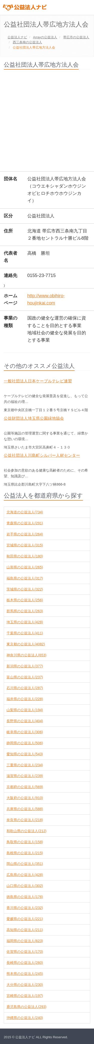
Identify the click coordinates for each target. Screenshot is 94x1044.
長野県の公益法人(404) (25, 721)
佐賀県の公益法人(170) (25, 952)
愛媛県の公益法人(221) (25, 919)
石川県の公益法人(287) (25, 688)
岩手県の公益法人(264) (25, 534)
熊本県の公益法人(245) (25, 974)
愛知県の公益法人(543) (25, 754)
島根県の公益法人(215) (25, 853)
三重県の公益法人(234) (25, 765)
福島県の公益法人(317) (25, 578)
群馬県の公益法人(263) (25, 611)
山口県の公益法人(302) (25, 886)
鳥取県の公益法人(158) (25, 842)
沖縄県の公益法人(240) (25, 1018)
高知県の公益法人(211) (25, 930)
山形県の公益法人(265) (25, 567)
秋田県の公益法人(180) (25, 556)
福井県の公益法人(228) (25, 699)
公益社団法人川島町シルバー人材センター (42, 455)
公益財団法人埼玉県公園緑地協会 (34, 418)
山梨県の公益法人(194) (25, 710)
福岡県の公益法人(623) (25, 941)
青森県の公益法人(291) (25, 523)
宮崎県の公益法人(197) (25, 996)
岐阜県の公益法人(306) (25, 732)
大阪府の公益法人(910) (25, 798)
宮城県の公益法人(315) (25, 545)
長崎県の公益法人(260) (25, 963)
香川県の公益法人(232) (25, 908)
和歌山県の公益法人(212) (26, 831)
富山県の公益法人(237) (25, 677)
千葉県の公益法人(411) (25, 633)
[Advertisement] (47, 123)
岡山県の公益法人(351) (25, 864)
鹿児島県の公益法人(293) (26, 1007)
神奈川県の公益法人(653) (26, 655)
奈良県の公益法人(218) (25, 820)
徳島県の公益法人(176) (25, 897)
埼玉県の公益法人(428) (25, 622)
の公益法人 (45, 37)
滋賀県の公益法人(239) (25, 776)
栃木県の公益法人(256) (25, 600)
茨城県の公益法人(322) (25, 589)
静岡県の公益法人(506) (25, 743)
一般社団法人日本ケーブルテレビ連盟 (38, 381)
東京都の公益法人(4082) (26, 644)
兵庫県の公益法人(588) (25, 809)
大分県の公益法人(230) (25, 985)
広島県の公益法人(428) (25, 875)
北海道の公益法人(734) (25, 512)
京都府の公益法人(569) (25, 787)
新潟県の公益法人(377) (25, 666)
